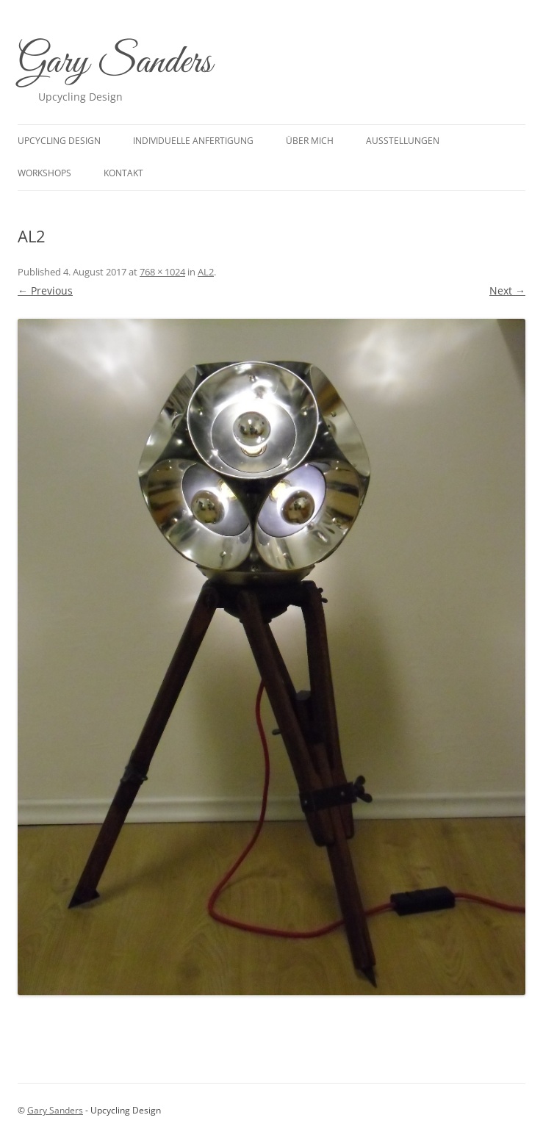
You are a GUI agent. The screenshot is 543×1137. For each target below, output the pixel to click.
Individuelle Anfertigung (193, 140)
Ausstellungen (402, 140)
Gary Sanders (115, 62)
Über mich (310, 140)
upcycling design (59, 140)
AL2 (206, 271)
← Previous (45, 290)
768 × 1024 (162, 271)
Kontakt (123, 173)
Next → (507, 290)
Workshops (44, 173)
